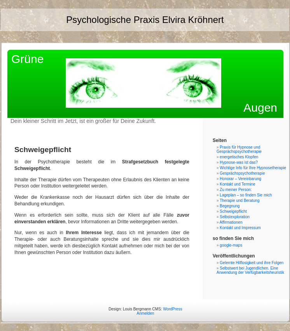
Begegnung (229, 206)
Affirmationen (231, 222)
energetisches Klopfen (239, 157)
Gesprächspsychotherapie (242, 173)
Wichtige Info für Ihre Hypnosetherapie (253, 168)
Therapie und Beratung (239, 200)
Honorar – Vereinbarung (240, 179)
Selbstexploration (235, 217)
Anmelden (145, 313)
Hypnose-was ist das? (239, 162)
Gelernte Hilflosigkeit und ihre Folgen (251, 263)
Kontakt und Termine (237, 184)
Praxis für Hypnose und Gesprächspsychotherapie (239, 149)
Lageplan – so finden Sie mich (246, 195)
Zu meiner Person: (236, 189)
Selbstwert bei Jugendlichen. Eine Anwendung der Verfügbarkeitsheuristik (250, 270)
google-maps (231, 245)
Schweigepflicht (233, 211)
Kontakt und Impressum (240, 228)
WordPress (172, 309)
